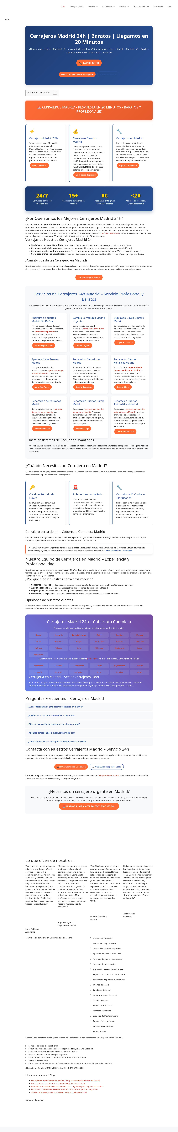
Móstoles (58, 675)
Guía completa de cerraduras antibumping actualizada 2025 (58, 1086)
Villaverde (99, 650)
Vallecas (58, 650)
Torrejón (119, 675)
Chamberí (119, 637)
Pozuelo (140, 668)
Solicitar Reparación (125, 434)
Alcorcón (78, 675)
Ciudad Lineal (99, 644)
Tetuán (38, 644)
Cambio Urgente (83, 348)
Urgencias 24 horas (141, 7)
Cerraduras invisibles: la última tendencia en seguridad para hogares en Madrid (67, 1089)
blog (169, 7)
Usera (79, 650)
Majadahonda (119, 668)
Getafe (99, 668)
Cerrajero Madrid (76, 7)
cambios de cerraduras (93, 331)
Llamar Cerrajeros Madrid (89, 280)
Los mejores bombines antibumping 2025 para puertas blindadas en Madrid (65, 1083)
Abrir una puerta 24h (44, 348)
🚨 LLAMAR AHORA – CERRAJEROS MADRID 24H (89, 808)
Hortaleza (58, 644)
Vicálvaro (38, 650)
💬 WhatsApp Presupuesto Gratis (106, 769)
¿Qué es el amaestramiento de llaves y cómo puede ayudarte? (59, 1094)
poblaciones (92, 661)
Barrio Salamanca (79, 637)
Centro (38, 637)
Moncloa (139, 637)
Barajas (79, 644)
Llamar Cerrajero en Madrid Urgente (77, 77)
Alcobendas (38, 668)
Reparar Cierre (123, 389)
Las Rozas (58, 668)
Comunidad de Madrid (109, 235)
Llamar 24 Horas (39, 168)
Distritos (125, 6)
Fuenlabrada (79, 668)
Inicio (63, 7)
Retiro (99, 637)
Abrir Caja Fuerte (42, 389)
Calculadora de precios (86, 177)
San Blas (119, 644)
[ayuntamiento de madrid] (89, 841)
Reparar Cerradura (84, 389)
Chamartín (58, 637)
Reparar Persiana (42, 431)
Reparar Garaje (82, 431)
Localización (158, 7)
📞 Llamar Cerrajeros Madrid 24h (71, 769)
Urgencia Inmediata (128, 168)
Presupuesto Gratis (108, 77)
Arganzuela (38, 657)
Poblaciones (109, 6)
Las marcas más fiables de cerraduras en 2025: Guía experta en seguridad (64, 1091)
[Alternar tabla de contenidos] (53, 95)
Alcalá (139, 675)
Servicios (94, 6)
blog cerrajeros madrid (109, 778)
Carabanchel (119, 650)
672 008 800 (79, 1070)
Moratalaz (140, 644)
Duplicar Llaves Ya (124, 345)
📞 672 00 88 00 (89, 64)
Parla (99, 675)
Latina (139, 650)
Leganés (38, 675)
